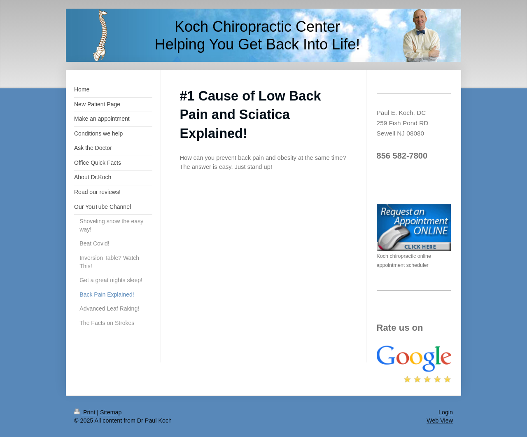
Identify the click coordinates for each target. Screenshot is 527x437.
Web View (440, 420)
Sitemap (110, 412)
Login (445, 412)
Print (85, 412)
